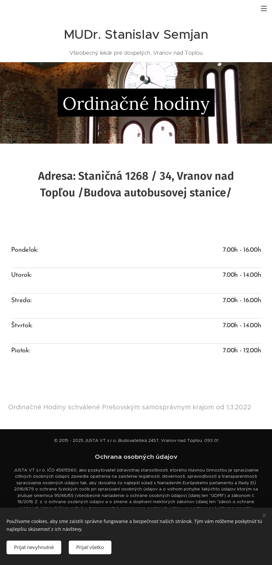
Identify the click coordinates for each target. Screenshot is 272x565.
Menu (264, 8)
